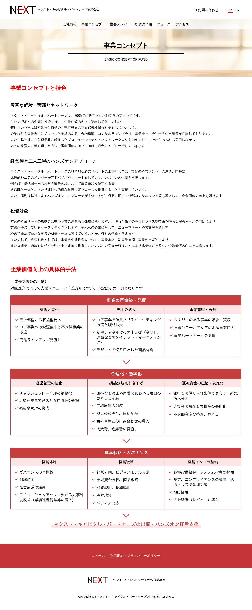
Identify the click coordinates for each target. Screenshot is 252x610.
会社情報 (69, 24)
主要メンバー (120, 24)
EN (237, 10)
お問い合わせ (208, 10)
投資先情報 (143, 24)
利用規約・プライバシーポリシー (135, 555)
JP (230, 10)
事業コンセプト (93, 24)
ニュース (164, 24)
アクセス (182, 24)
